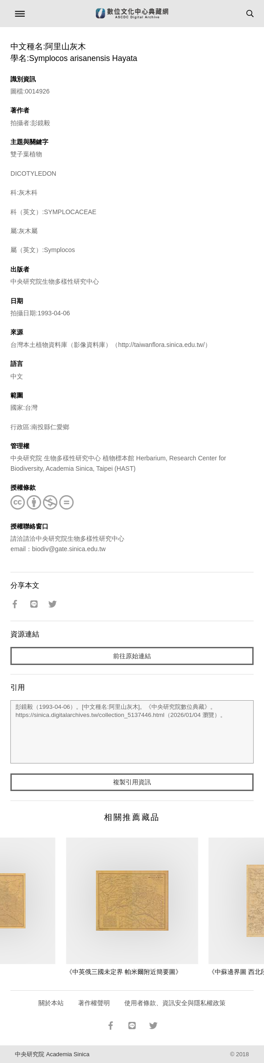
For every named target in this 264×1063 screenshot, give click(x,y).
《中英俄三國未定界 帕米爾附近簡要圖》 (124, 971)
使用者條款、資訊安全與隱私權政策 (175, 1003)
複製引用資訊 (132, 782)
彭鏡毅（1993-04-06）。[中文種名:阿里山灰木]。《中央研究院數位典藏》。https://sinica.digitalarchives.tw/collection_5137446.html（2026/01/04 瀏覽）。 (131, 731)
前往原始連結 (132, 656)
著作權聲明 (94, 1003)
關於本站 (51, 1003)
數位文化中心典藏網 (132, 13)
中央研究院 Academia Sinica (52, 1054)
